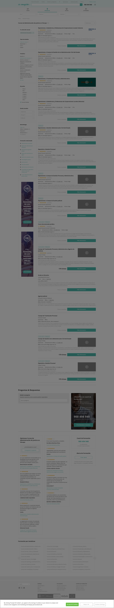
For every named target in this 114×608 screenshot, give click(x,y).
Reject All (86, 604)
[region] (57, 604)
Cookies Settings (100, 604)
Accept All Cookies (72, 604)
